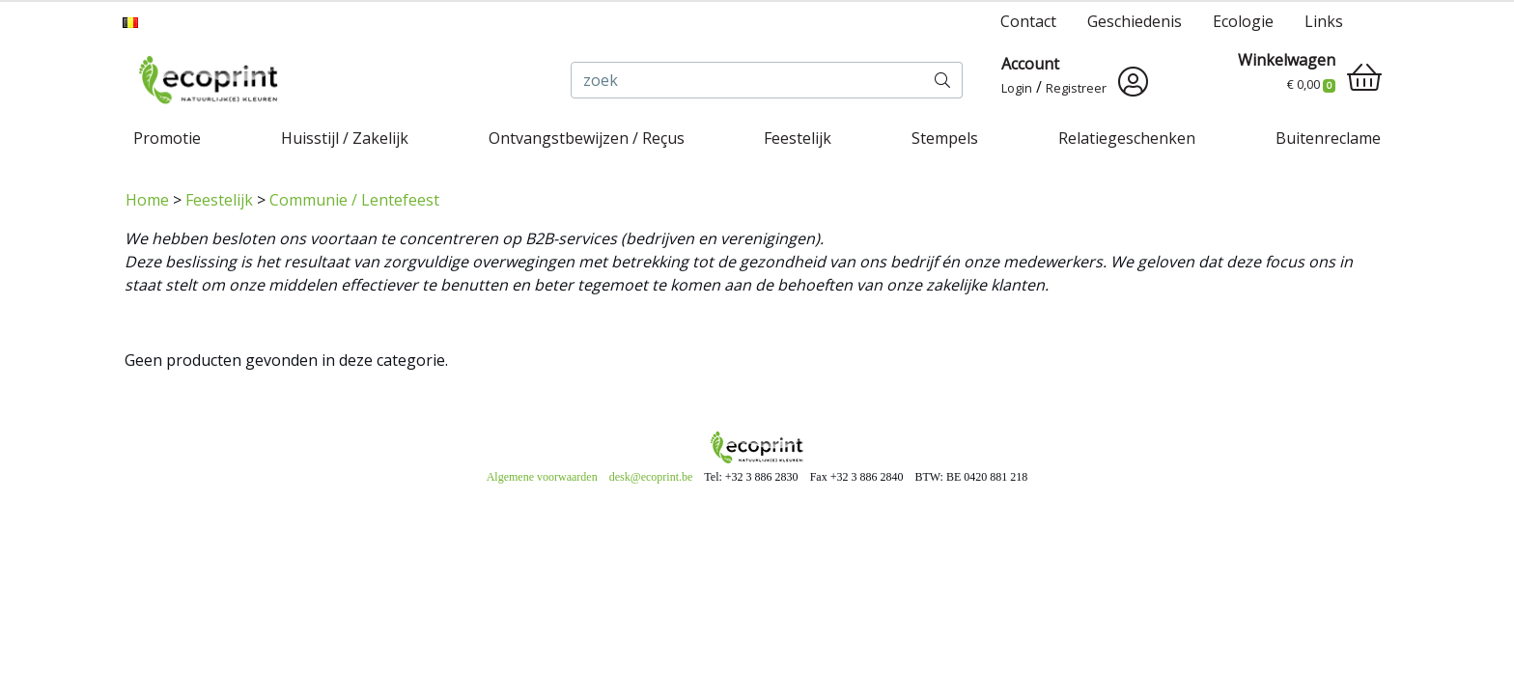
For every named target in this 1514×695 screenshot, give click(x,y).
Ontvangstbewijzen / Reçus (587, 138)
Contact (1028, 21)
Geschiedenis (1134, 21)
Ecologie (1243, 21)
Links (1323, 21)
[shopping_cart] (1364, 77)
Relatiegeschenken (1126, 138)
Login (1016, 88)
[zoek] (748, 80)
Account (1030, 63)
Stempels (944, 138)
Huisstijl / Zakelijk (344, 138)
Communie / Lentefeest (354, 199)
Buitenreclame (1328, 138)
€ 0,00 (1311, 84)
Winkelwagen (1286, 59)
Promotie (167, 138)
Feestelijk (797, 138)
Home (147, 199)
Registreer (1076, 88)
